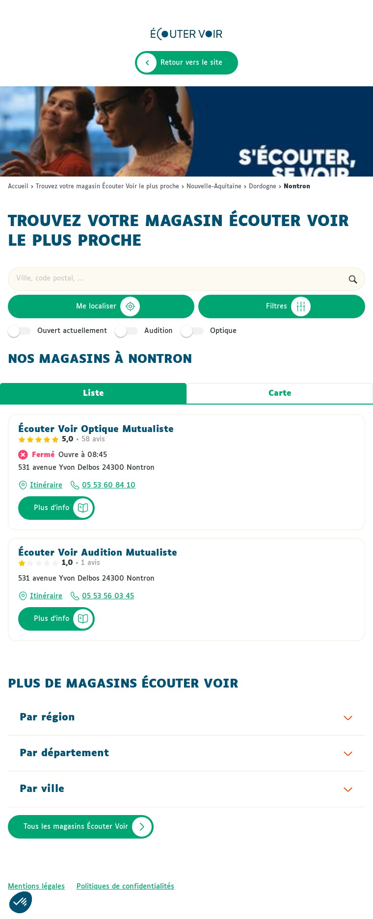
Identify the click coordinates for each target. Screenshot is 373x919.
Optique (210, 331)
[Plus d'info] (56, 508)
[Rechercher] (353, 279)
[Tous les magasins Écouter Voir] (81, 827)
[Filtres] (282, 306)
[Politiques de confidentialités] (125, 887)
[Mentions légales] (36, 887)
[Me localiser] (101, 306)
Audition (145, 331)
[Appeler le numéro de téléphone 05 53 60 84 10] (102, 485)
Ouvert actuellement (59, 331)
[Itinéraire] (40, 485)
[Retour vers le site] (186, 63)
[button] (20, 902)
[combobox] (174, 279)
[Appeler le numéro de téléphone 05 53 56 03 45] (102, 596)
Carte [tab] (279, 393)
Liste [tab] (93, 393)
